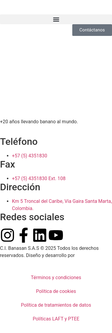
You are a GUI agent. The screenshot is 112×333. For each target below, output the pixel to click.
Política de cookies (56, 291)
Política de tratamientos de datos (56, 305)
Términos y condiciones (56, 277)
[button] (56, 19)
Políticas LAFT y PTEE (56, 319)
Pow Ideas (87, 255)
